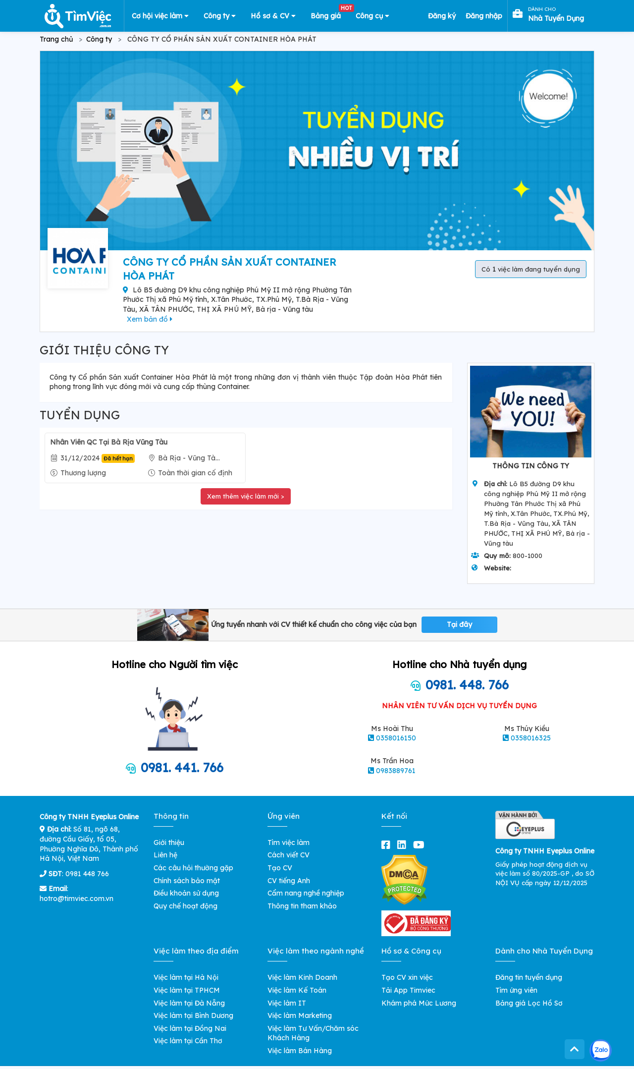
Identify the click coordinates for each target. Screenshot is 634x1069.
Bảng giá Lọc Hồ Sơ (529, 1003)
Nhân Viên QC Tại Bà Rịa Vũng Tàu (108, 442)
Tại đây (459, 624)
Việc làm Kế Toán (296, 990)
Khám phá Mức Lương (418, 1003)
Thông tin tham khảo (302, 905)
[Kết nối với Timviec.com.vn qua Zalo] (600, 1050)
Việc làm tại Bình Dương (193, 1015)
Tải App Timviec (408, 990)
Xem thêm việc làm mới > (245, 496)
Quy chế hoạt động (185, 905)
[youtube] (420, 845)
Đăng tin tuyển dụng (528, 977)
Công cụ (372, 15)
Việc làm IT (286, 1003)
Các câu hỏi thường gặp (193, 867)
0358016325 (531, 737)
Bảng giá (329, 13)
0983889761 (396, 770)
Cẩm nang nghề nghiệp (305, 893)
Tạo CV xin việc (407, 977)
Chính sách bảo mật (187, 880)
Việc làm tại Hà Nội (186, 977)
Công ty (220, 15)
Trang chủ (56, 39)
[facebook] (387, 845)
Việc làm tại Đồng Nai (190, 1028)
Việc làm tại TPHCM (187, 990)
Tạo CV (279, 867)
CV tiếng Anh (288, 880)
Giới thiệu (169, 842)
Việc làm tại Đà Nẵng (189, 1003)
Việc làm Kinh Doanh (302, 977)
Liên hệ (165, 854)
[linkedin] (403, 845)
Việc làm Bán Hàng (299, 1050)
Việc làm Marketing (299, 1015)
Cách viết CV (288, 854)
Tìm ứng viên (516, 990)
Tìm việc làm (288, 842)
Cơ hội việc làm (160, 15)
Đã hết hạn (118, 458)
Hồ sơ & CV (273, 15)
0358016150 (396, 737)
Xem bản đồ (149, 319)
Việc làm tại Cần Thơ (188, 1040)
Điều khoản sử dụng (186, 893)
